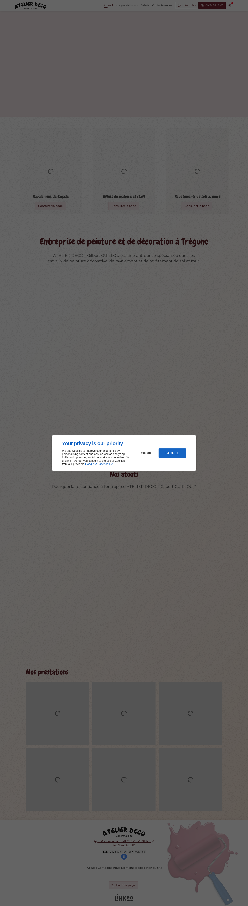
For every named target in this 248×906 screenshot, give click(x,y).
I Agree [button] (172, 453)
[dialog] (124, 453)
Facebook (104, 464)
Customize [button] (146, 453)
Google (89, 464)
